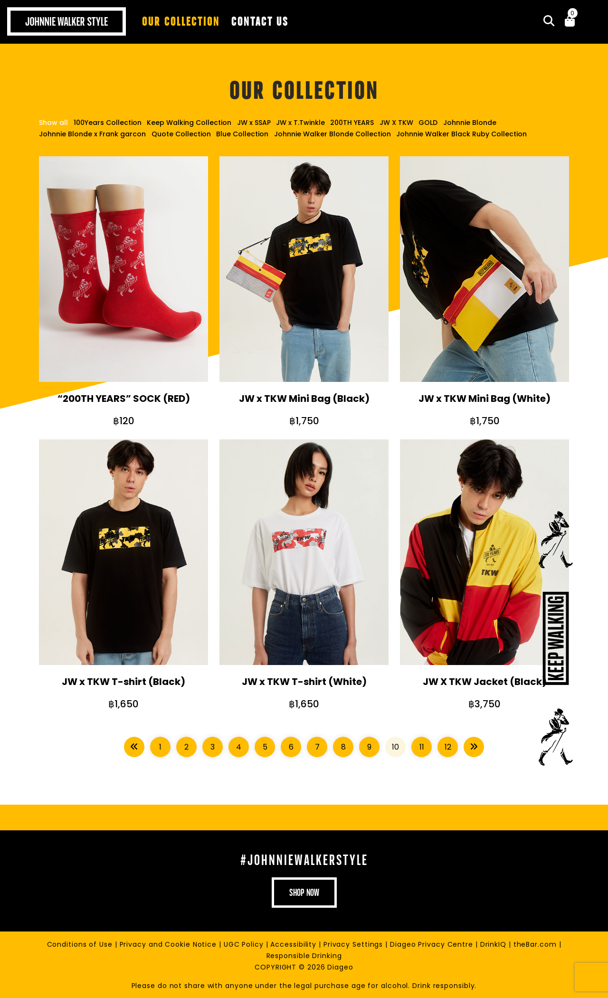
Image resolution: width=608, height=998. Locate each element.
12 (448, 746)
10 (395, 746)
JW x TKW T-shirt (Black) (123, 681)
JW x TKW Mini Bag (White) (484, 398)
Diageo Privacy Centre (432, 944)
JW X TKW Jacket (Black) (485, 681)
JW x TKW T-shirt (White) (304, 681)
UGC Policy (245, 944)
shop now (304, 892)
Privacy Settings (354, 944)
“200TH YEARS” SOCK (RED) (123, 398)
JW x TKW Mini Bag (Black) (304, 398)
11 (421, 746)
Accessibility (294, 944)
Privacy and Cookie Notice (169, 944)
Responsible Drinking (304, 955)
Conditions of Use (81, 944)
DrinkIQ (494, 944)
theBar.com (536, 944)
